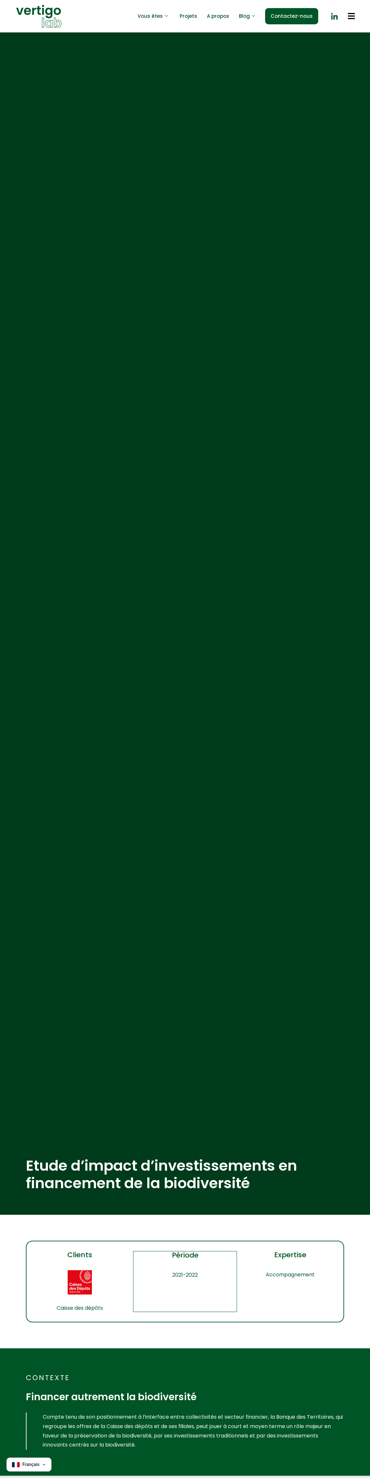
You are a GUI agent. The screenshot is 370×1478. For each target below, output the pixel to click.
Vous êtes (153, 16)
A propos (218, 16)
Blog (247, 16)
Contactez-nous (292, 16)
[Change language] (28, 1465)
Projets (188, 16)
